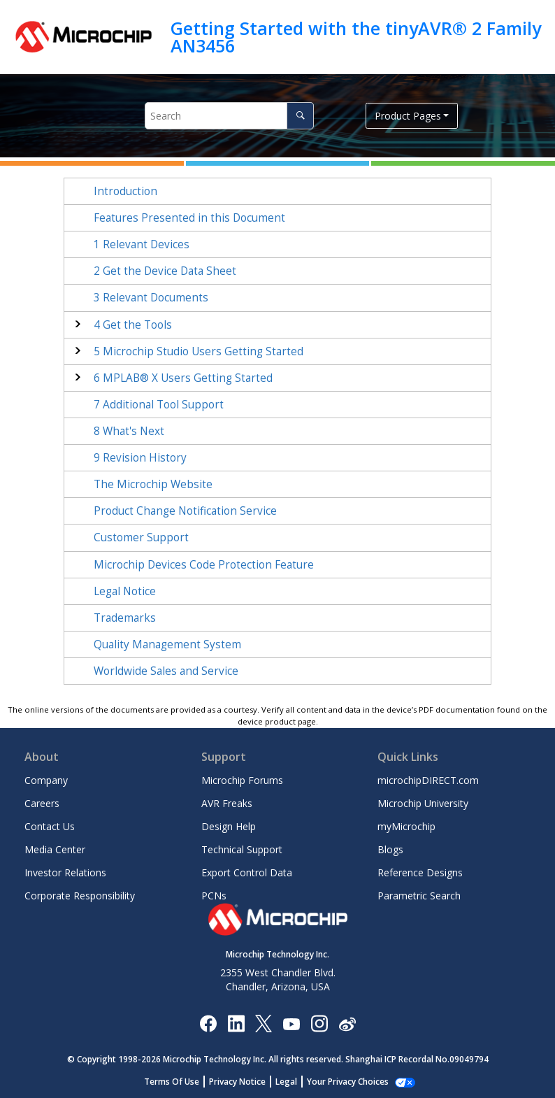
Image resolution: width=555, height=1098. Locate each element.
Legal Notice (125, 591)
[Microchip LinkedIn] (236, 1023)
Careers (41, 803)
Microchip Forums (242, 780)
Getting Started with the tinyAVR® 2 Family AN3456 (356, 36)
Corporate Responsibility (79, 895)
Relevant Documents (151, 297)
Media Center (54, 849)
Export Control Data (246, 872)
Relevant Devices (141, 244)
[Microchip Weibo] (347, 1023)
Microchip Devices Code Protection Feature (204, 564)
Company (46, 780)
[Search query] (229, 115)
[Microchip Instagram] (319, 1023)
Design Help (228, 826)
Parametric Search (419, 895)
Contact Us (49, 826)
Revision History (140, 457)
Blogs (390, 849)
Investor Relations (65, 872)
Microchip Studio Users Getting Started (198, 351)
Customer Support (141, 537)
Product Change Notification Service (185, 511)
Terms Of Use (171, 1082)
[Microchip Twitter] (263, 1023)
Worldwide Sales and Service (166, 671)
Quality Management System (167, 644)
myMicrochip (406, 826)
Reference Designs (420, 872)
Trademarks (125, 618)
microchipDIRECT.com (428, 780)
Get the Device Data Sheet (165, 271)
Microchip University (422, 803)
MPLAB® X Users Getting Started (183, 378)
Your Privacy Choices (348, 1082)
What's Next (129, 431)
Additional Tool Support (159, 404)
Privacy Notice (237, 1082)
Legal (286, 1082)
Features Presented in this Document (189, 218)
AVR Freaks (226, 803)
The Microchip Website (153, 484)
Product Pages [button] (408, 115)
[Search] (300, 115)
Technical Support (241, 849)
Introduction (125, 191)
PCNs (213, 895)
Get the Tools (133, 325)
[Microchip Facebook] (208, 1023)
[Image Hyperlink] (291, 1023)
